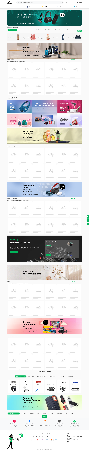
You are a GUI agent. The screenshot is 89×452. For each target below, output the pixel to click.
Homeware (24, 413)
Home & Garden (31, 376)
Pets (66, 413)
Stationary (51, 413)
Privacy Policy (53, 436)
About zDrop (38, 436)
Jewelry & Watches (38, 29)
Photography (59, 413)
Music (38, 413)
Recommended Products (13, 413)
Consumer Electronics (41, 376)
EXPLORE (48, 245)
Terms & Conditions (46, 436)
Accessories (66, 29)
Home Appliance (52, 376)
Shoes (30, 29)
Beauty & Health (48, 29)
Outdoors (32, 413)
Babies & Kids (57, 29)
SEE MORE (73, 59)
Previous (78, 31)
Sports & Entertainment (20, 376)
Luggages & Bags (61, 376)
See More (44, 416)
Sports (44, 413)
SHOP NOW (14, 252)
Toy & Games (70, 376)
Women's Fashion (12, 29)
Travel (72, 413)
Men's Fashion (22, 29)
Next (81, 31)
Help (34, 436)
